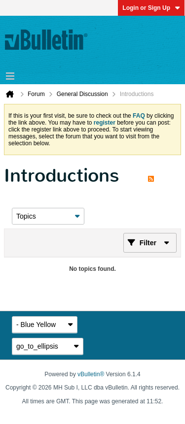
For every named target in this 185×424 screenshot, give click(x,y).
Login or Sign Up (151, 7)
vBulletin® (90, 374)
